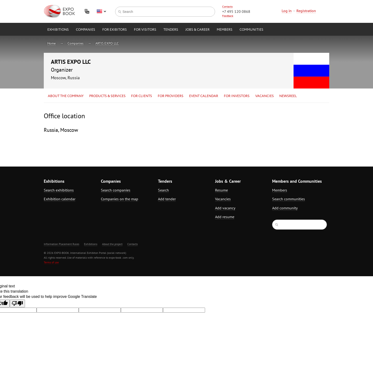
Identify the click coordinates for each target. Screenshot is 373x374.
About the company (65, 96)
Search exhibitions (59, 190)
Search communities (288, 199)
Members (224, 29)
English (101, 11)
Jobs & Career (197, 29)
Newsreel (288, 96)
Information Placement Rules (61, 244)
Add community (285, 208)
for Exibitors (114, 29)
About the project (112, 244)
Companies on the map (119, 199)
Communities (251, 29)
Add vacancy (225, 208)
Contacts (227, 6)
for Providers (170, 96)
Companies (85, 29)
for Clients (141, 96)
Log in (287, 10)
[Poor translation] (17, 303)
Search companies (115, 190)
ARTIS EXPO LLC (107, 43)
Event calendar (203, 96)
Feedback (227, 16)
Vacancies (264, 96)
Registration (306, 10)
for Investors (237, 96)
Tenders (170, 29)
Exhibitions (58, 29)
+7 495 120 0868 (236, 11)
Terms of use (51, 262)
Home (51, 43)
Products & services (107, 96)
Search (163, 190)
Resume (221, 190)
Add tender (167, 199)
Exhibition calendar (59, 199)
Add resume (224, 216)
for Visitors (145, 29)
